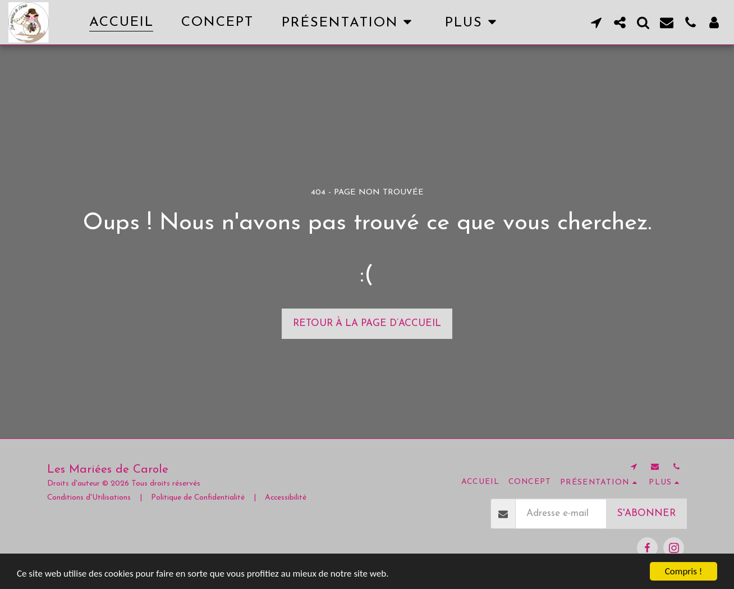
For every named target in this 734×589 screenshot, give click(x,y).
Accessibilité (285, 497)
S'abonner (646, 513)
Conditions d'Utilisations (89, 497)
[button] (349, 22)
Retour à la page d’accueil (367, 323)
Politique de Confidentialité (198, 497)
